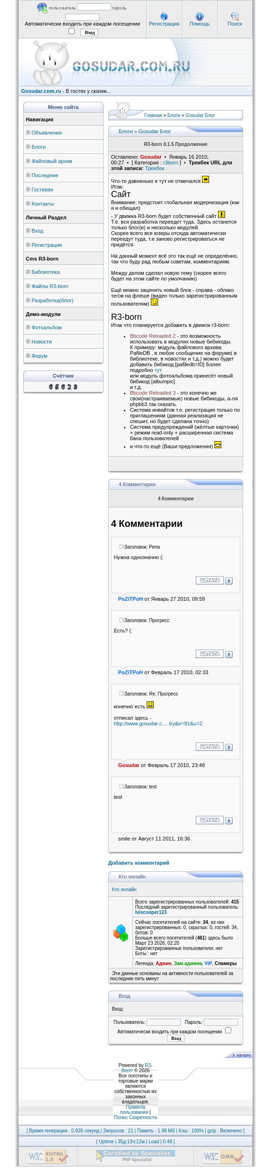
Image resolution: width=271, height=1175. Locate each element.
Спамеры (225, 963)
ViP (208, 963)
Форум (39, 356)
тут (158, 370)
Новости (42, 341)
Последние (45, 175)
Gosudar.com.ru (41, 91)
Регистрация (164, 24)
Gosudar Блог (200, 115)
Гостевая (42, 189)
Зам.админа (188, 963)
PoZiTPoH (130, 599)
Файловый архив (52, 161)
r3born (170, 162)
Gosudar (150, 157)
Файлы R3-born (50, 286)
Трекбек (155, 168)
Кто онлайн (124, 889)
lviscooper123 (151, 912)
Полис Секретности (135, 1117)
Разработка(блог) (52, 300)
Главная (153, 115)
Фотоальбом (47, 327)
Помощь (200, 24)
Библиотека (46, 272)
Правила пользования (134, 1109)
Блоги (39, 147)
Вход (38, 231)
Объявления (47, 133)
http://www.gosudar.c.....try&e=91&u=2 (158, 723)
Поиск (234, 24)
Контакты (43, 204)
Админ (163, 963)
